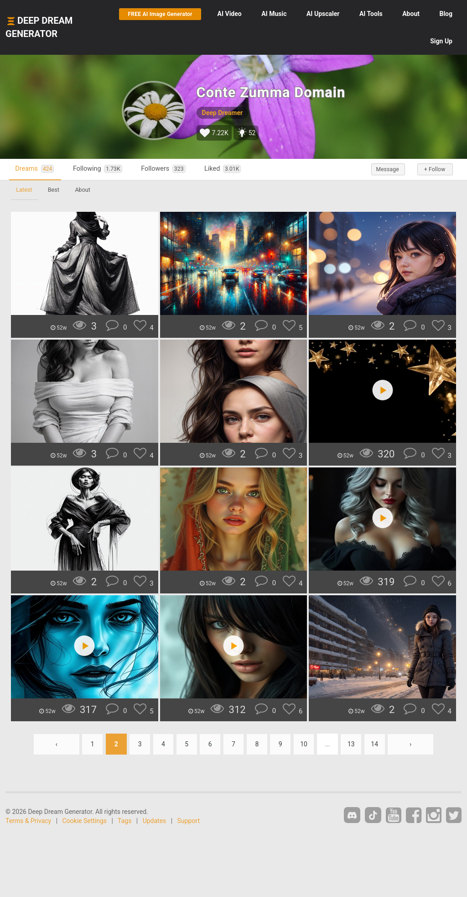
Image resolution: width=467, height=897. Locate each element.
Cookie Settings (84, 820)
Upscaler (355, 13)
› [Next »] (413, 744)
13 (353, 744)
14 (377, 744)
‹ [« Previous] (54, 744)
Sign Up (441, 41)
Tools (403, 13)
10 (305, 744)
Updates (154, 820)
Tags (124, 820)
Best (54, 189)
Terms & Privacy (28, 820)
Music (306, 13)
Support (188, 820)
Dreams (35, 169)
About (443, 13)
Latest (24, 189)
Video (262, 13)
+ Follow (434, 169)
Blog (403, 41)
